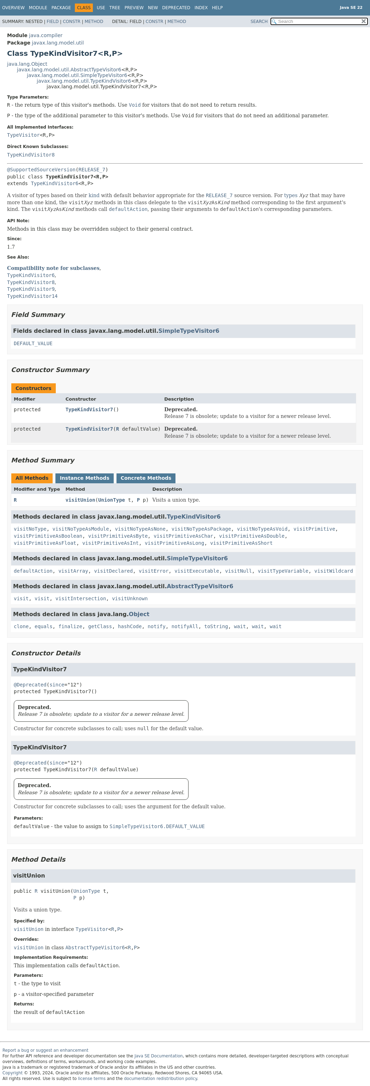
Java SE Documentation (159, 1055)
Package (61, 7)
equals (44, 626)
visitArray (73, 571)
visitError (153, 571)
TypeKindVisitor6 (54, 183)
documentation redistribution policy (160, 1078)
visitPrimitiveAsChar (183, 536)
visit (21, 598)
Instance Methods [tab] (84, 478)
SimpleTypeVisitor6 (188, 330)
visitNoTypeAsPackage (201, 529)
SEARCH (259, 21)
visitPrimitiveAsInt (110, 543)
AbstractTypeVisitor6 (200, 586)
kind (94, 195)
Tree (114, 7)
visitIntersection (80, 598)
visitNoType (30, 529)
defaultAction (33, 571)
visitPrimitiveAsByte (118, 536)
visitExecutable (196, 571)
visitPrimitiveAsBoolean (48, 536)
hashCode (130, 626)
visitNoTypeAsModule (81, 529)
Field (53, 21)
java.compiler (45, 35)
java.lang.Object (27, 64)
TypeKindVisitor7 (89, 409)
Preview (134, 7)
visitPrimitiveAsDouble (252, 536)
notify (157, 626)
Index (201, 7)
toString (216, 626)
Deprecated (176, 7)
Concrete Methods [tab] (146, 478)
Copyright (12, 1072)
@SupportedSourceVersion (41, 169)
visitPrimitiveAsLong (174, 543)
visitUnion (80, 500)
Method (94, 21)
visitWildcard (333, 571)
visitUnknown (130, 598)
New (153, 7)
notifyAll (185, 626)
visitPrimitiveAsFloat (45, 543)
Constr (71, 21)
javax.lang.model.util (58, 43)
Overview (13, 7)
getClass (100, 626)
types (291, 195)
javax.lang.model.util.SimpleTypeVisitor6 (77, 75)
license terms (92, 1078)
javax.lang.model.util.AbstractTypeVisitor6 (69, 69)
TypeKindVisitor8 (31, 155)
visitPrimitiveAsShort (241, 543)
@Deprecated (30, 684)
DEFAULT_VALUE (33, 343)
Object (139, 614)
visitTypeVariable (283, 571)
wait (240, 626)
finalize (70, 626)
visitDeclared (113, 571)
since (56, 684)
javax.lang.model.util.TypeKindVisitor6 (84, 81)
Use (101, 7)
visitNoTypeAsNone (140, 529)
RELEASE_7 (91, 169)
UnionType (111, 500)
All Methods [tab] (32, 478)
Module (38, 7)
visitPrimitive (314, 529)
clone (21, 626)
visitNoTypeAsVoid (262, 529)
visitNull (238, 571)
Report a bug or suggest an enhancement (45, 1050)
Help (217, 7)
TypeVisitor (23, 135)
